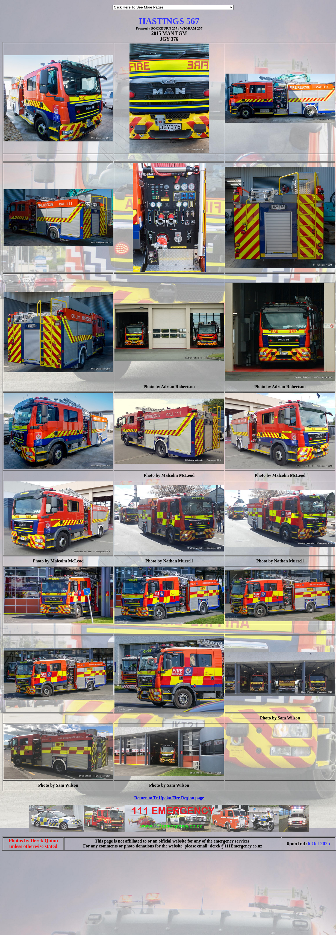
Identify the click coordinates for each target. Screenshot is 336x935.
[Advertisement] (18, 923)
